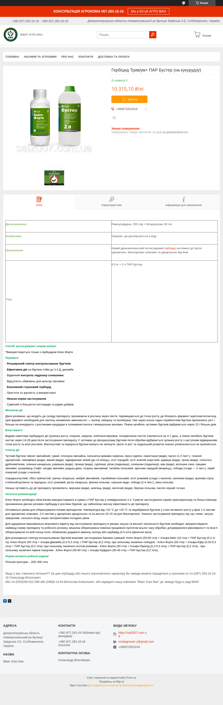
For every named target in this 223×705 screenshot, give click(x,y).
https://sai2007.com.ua (132, 634)
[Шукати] (152, 34)
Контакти (86, 56)
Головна (12, 56)
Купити (132, 99)
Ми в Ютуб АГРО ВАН (148, 11)
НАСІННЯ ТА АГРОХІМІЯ (40, 56)
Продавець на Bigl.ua (111, 681)
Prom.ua (131, 677)
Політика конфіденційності (137, 685)
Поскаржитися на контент (105, 685)
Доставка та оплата (114, 56)
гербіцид (170, 248)
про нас (67, 56)
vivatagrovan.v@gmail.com (136, 641)
